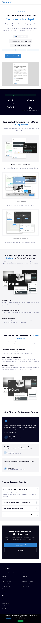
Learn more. (8, 618)
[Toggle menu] (38, 2)
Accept (20, 621)
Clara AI (3, 588)
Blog (3, 598)
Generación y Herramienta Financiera (10, 583)
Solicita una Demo (13, 56)
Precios (3, 591)
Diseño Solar (4, 578)
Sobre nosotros (5, 600)
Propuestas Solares (6, 586)
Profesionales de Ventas (27, 581)
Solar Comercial (25, 586)
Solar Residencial (26, 583)
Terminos (4, 608)
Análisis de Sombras (6, 581)
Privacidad (4, 605)
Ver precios (20, 550)
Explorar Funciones (29, 56)
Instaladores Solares (26, 578)
